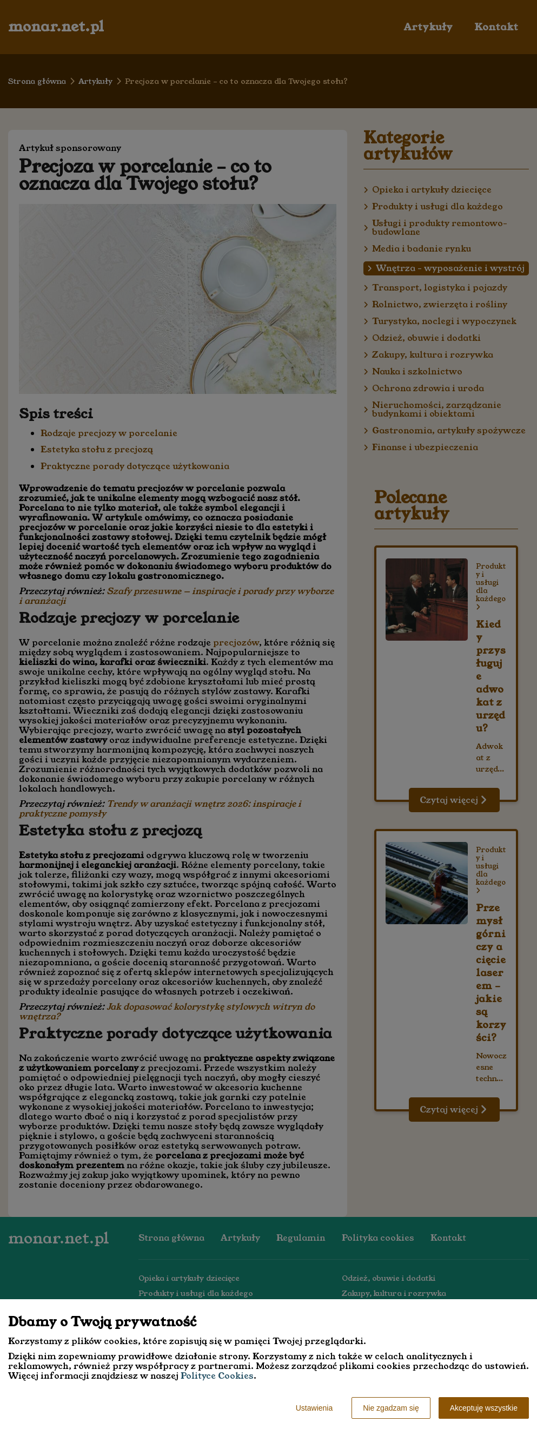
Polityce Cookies (217, 1376)
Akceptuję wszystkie (484, 1408)
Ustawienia (314, 1408)
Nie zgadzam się (391, 1408)
